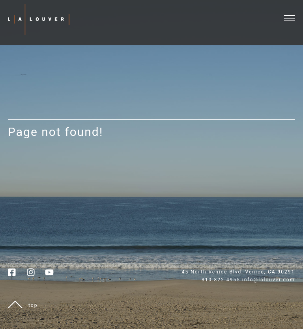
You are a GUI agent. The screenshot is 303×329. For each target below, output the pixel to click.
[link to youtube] (53, 275)
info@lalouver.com (268, 280)
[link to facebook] (17, 275)
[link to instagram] (35, 275)
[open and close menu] (293, 13)
